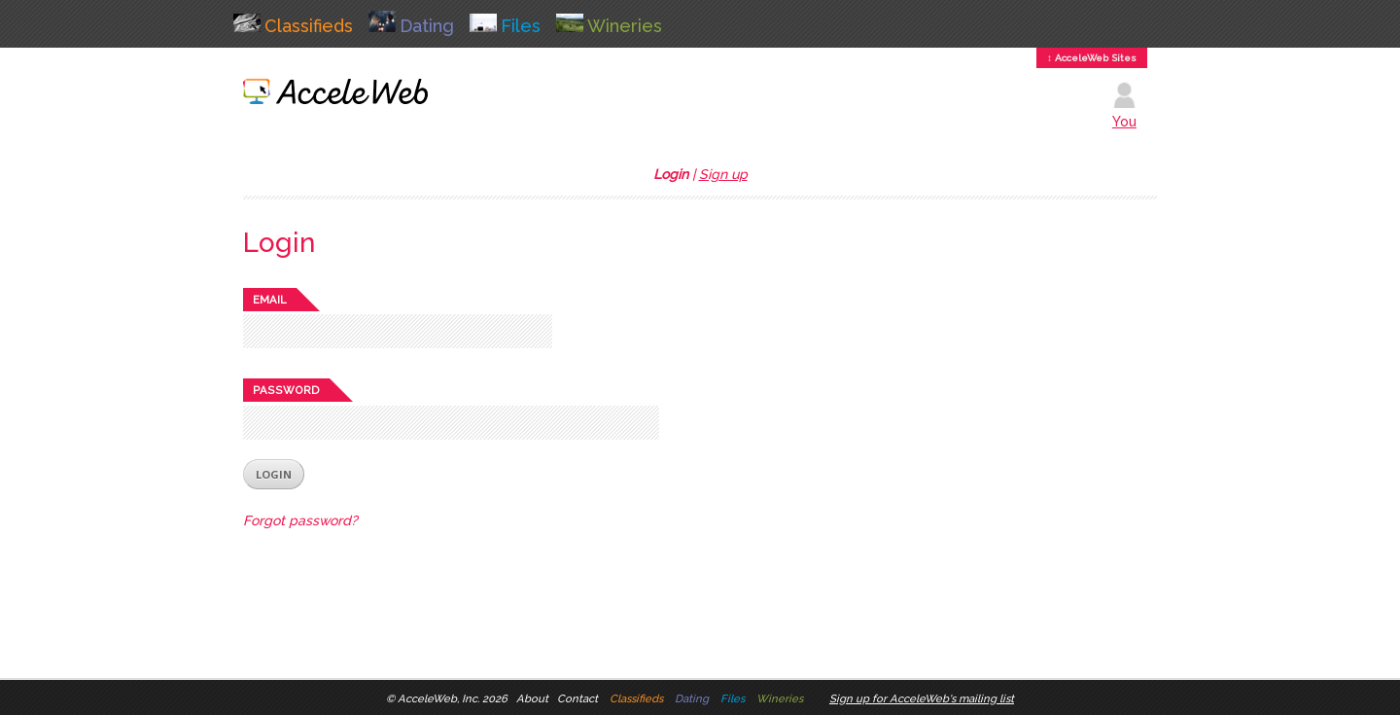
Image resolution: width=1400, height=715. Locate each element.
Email (270, 299)
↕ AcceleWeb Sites (1092, 58)
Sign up (723, 174)
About (532, 698)
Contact (577, 698)
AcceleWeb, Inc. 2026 (453, 698)
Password (286, 390)
